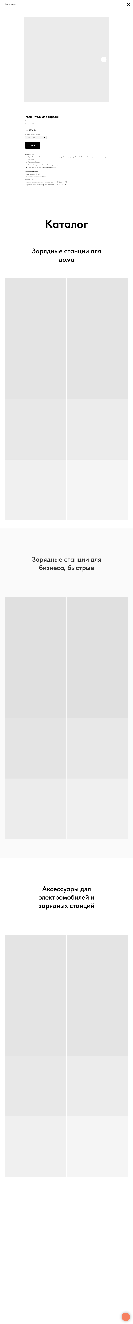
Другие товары (10, 4)
